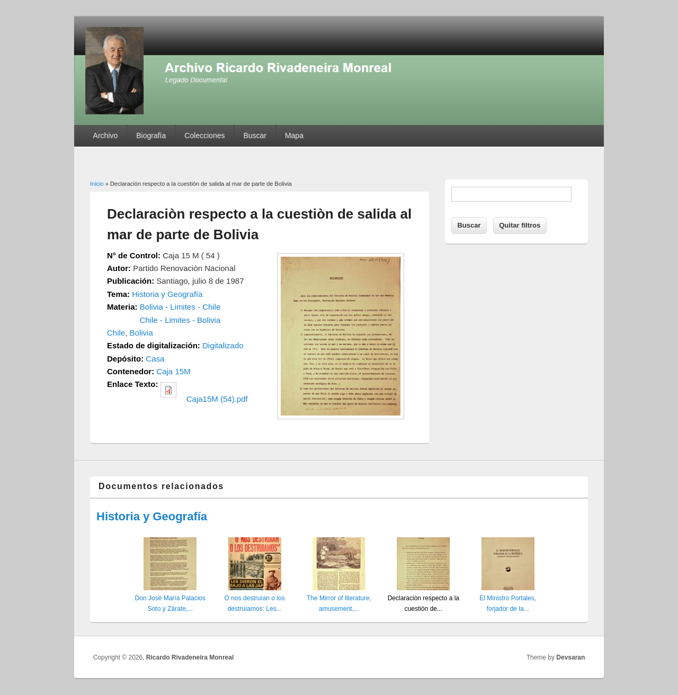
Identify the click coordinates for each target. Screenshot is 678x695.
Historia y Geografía (167, 294)
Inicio (97, 183)
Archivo (105, 135)
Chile (116, 332)
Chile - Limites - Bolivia (180, 319)
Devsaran (570, 657)
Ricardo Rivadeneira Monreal (190, 657)
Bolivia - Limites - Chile (180, 306)
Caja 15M (173, 371)
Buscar (254, 135)
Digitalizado (223, 345)
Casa (155, 358)
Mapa (294, 135)
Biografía (151, 135)
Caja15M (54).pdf (217, 398)
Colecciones (204, 135)
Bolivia (141, 332)
